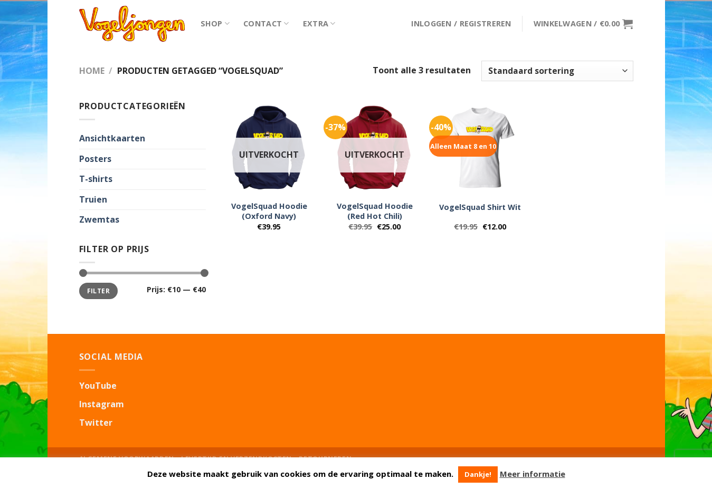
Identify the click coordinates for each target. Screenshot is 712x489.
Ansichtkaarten (112, 138)
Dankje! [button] (477, 474)
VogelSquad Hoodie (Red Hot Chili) (375, 211)
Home (92, 70)
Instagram (101, 404)
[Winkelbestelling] (557, 71)
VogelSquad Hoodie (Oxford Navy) (269, 211)
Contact (266, 23)
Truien (93, 199)
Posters (95, 159)
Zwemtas (99, 219)
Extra (319, 23)
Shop (215, 23)
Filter (98, 290)
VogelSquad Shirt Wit (480, 207)
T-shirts (95, 179)
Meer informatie (532, 473)
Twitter (95, 422)
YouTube (98, 385)
